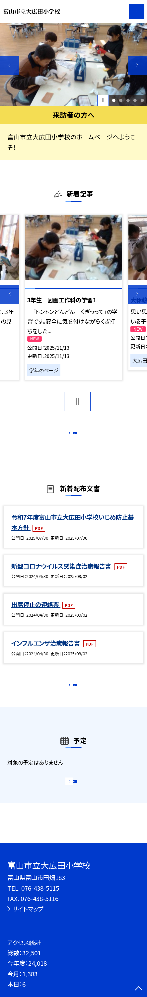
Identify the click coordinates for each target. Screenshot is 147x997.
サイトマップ (27, 908)
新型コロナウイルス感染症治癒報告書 (61, 574)
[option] (73, 64)
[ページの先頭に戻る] (138, 989)
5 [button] (142, 100)
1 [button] (113, 100)
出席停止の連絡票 (35, 612)
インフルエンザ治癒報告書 (46, 651)
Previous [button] (9, 65)
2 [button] (120, 100)
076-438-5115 (40, 888)
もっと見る (69, 435)
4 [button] (135, 100)
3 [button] (128, 100)
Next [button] (137, 65)
